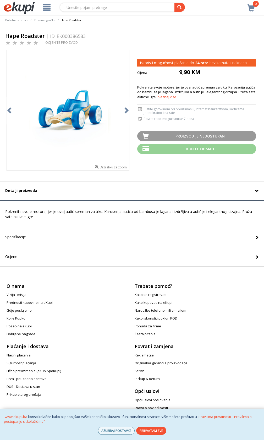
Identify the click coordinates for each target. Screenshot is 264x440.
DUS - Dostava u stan (23, 386)
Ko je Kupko (16, 318)
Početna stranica (16, 20)
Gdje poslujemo (19, 310)
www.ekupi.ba (16, 416)
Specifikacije (15, 236)
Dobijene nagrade (21, 334)
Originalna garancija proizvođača (161, 363)
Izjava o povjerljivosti (151, 407)
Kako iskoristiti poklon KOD (156, 318)
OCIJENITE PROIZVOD (61, 42)
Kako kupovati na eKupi (153, 302)
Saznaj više (167, 97)
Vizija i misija (16, 294)
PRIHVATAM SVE (151, 430)
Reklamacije (144, 355)
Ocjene (11, 256)
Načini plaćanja (19, 355)
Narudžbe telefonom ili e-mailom (160, 310)
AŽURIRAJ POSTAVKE (116, 430)
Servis (140, 370)
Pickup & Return (147, 378)
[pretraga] (179, 7)
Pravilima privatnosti (215, 416)
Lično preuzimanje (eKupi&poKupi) (34, 370)
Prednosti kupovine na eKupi (30, 302)
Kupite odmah (200, 148)
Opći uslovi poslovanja (152, 400)
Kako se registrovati (150, 294)
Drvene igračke (45, 20)
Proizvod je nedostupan (200, 136)
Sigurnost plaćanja (21, 363)
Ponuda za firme (148, 326)
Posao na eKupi (19, 326)
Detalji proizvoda (21, 190)
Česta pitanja (145, 334)
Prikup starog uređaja (24, 394)
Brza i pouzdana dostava (27, 378)
